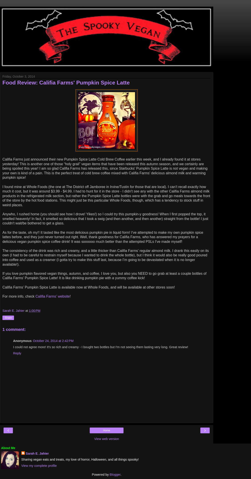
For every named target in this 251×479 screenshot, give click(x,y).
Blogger (115, 474)
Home (106, 430)
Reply (17, 353)
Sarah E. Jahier (37, 453)
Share (8, 317)
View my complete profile (39, 465)
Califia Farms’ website (53, 296)
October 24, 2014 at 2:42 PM (53, 341)
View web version (106, 439)
